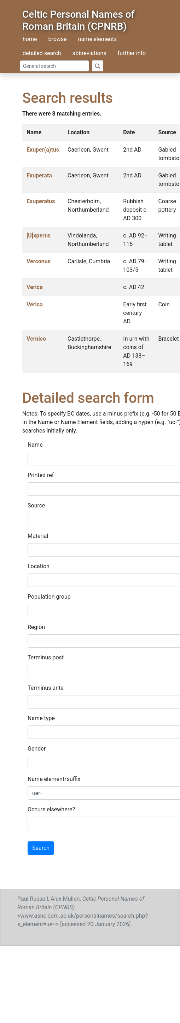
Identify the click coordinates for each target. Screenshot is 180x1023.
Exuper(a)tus (43, 149)
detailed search (42, 53)
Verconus (39, 261)
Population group (49, 596)
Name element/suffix (54, 779)
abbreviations (89, 53)
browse (57, 39)
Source (36, 505)
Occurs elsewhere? (51, 809)
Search (41, 848)
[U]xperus (39, 235)
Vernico (36, 338)
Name (35, 444)
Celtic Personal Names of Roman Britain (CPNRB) (78, 20)
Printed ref (41, 475)
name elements (97, 39)
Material (38, 536)
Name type (41, 718)
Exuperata (39, 175)
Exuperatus (41, 201)
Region (36, 627)
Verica (35, 287)
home (30, 39)
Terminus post (46, 657)
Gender (37, 748)
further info (132, 53)
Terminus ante (46, 687)
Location (39, 566)
